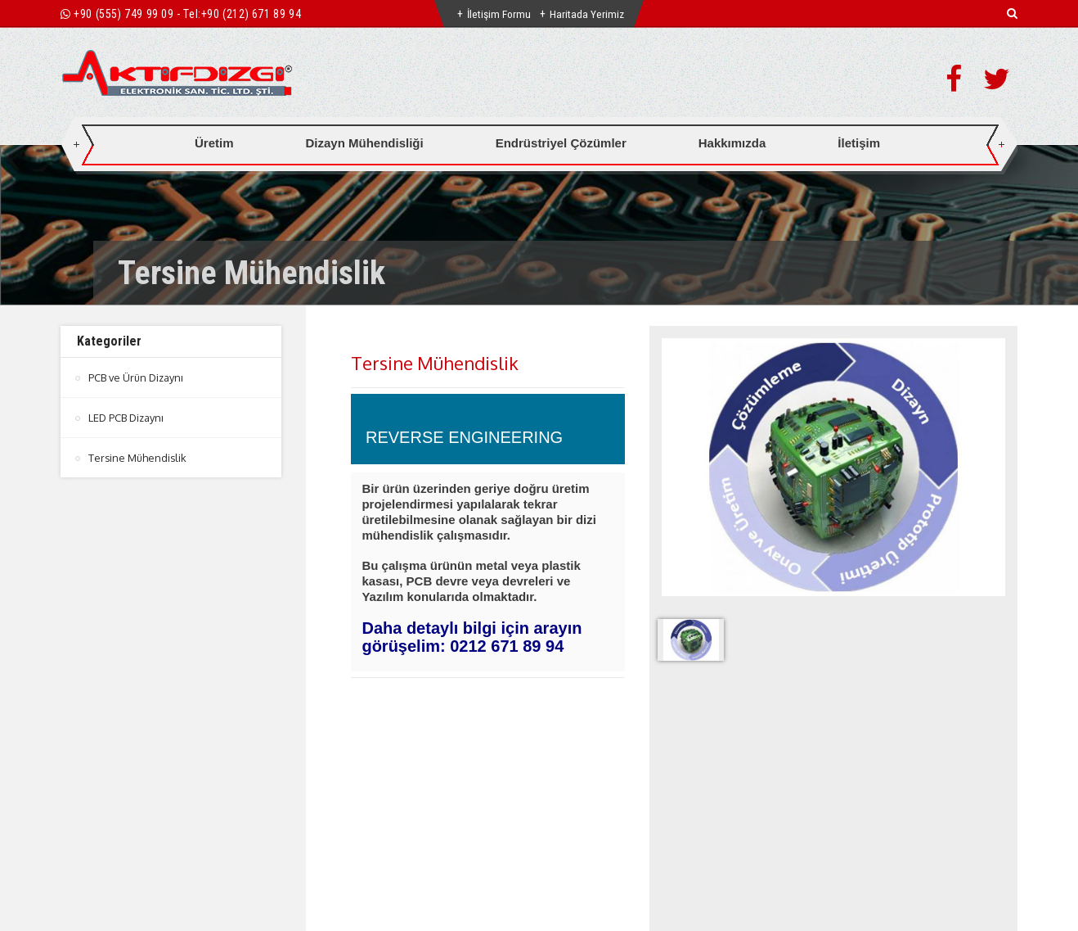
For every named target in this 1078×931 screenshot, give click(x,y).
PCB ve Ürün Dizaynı (137, 377)
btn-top (540, 858)
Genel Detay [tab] (381, 761)
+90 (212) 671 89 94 (251, 13)
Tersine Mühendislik (138, 457)
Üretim (214, 143)
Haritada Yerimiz (588, 13)
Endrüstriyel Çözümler (561, 143)
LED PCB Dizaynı (127, 417)
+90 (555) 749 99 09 (123, 13)
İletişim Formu (499, 13)
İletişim (859, 143)
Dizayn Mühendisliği (365, 143)
